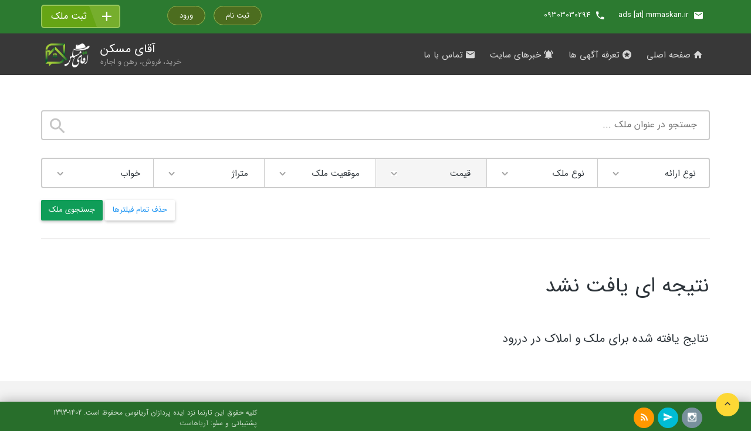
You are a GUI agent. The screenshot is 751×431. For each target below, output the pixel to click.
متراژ (240, 174)
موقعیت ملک (336, 174)
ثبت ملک (69, 16)
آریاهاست (194, 423)
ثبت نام (237, 15)
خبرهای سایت (521, 55)
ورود (186, 15)
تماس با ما (449, 55)
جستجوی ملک (72, 209)
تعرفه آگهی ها (600, 55)
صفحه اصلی (674, 55)
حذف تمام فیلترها (140, 209)
